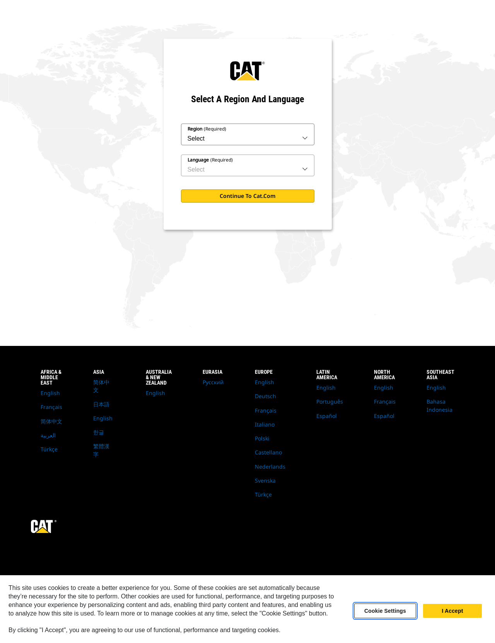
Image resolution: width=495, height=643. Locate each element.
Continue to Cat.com (248, 195)
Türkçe (49, 449)
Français (51, 407)
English (50, 393)
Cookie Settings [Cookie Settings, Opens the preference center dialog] (385, 611)
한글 (98, 432)
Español (326, 415)
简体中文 (51, 421)
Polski (262, 438)
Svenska (265, 480)
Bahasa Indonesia (439, 405)
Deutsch (265, 396)
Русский (213, 382)
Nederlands (270, 466)
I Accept (452, 611)
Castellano (268, 452)
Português (329, 401)
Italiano (265, 424)
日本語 (101, 404)
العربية (48, 435)
